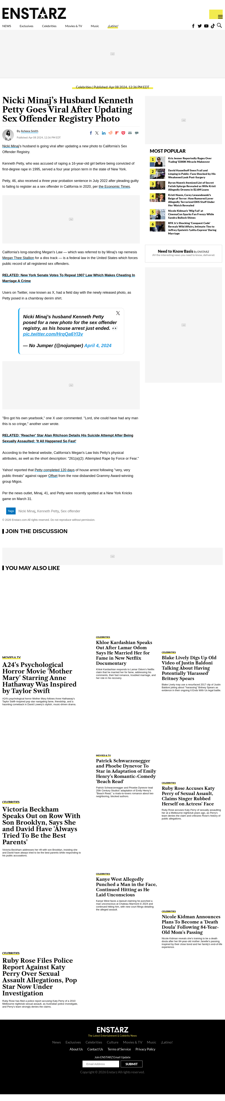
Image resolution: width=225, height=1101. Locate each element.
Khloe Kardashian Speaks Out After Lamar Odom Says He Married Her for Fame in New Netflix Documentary (124, 660)
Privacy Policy (145, 1056)
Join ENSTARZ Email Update (112, 1064)
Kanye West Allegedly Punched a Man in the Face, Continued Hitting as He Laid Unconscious (126, 893)
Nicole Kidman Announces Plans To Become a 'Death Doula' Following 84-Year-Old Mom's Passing (191, 931)
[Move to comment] (137, 139)
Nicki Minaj (10, 153)
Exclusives (36, 28)
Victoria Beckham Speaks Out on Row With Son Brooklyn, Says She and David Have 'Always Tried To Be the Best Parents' (41, 832)
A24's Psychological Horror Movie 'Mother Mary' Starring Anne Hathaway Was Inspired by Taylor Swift (39, 684)
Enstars (34, 12)
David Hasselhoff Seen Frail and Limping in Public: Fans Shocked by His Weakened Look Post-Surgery (192, 180)
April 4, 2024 (97, 352)
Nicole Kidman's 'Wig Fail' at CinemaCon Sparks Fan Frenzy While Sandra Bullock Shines (191, 221)
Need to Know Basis (175, 258)
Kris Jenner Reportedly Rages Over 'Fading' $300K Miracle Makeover (190, 166)
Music (129, 28)
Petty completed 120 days (55, 477)
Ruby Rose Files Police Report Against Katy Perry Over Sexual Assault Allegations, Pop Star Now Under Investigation (39, 983)
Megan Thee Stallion (18, 265)
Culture (112, 1049)
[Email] (130, 139)
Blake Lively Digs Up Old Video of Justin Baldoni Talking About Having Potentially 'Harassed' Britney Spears (189, 675)
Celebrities (67, 28)
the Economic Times (114, 193)
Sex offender (70, 518)
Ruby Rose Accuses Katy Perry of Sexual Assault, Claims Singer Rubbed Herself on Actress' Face (188, 803)
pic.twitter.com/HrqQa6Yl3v (53, 340)
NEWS (9, 28)
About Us (76, 1056)
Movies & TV (101, 28)
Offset (53, 482)
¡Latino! (153, 28)
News (56, 1049)
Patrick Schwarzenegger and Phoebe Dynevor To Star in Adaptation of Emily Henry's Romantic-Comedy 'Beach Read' (126, 778)
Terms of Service (119, 1056)
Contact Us (95, 1056)
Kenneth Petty (48, 518)
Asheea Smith (29, 137)
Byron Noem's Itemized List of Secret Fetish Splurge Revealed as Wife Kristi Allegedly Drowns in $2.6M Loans (192, 193)
